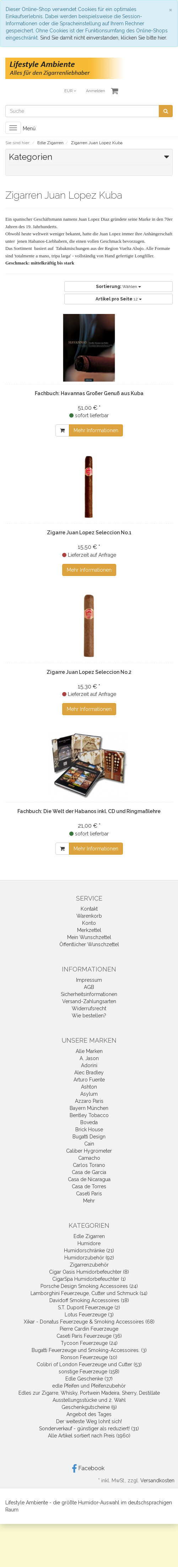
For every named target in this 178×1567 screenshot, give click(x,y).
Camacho (89, 1158)
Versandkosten (157, 1480)
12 (119, 299)
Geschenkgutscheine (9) (89, 1407)
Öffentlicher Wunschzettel (89, 944)
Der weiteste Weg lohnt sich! (89, 1421)
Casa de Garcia (89, 1172)
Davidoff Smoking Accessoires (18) (89, 1300)
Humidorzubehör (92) (89, 1258)
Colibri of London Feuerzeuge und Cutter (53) (89, 1364)
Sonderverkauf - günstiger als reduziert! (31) (89, 1428)
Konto (89, 923)
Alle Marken (89, 1051)
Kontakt (89, 909)
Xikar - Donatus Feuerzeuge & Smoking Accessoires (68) (89, 1322)
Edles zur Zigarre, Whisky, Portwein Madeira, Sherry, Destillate (89, 1393)
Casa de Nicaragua (89, 1179)
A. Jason (89, 1058)
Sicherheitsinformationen (89, 994)
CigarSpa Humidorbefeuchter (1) (89, 1279)
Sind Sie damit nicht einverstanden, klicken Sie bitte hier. (103, 38)
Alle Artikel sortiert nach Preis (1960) (89, 1435)
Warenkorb (89, 916)
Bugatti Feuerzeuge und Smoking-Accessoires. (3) (89, 1350)
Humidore (89, 1243)
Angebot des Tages (89, 1414)
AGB (89, 987)
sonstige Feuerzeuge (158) (89, 1371)
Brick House (89, 1129)
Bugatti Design (89, 1136)
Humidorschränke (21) (89, 1250)
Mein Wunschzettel (89, 937)
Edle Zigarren (89, 1236)
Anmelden (95, 91)
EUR (70, 91)
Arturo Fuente (89, 1080)
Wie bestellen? (89, 1015)
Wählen (118, 286)
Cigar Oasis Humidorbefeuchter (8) (89, 1272)
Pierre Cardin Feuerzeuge (89, 1329)
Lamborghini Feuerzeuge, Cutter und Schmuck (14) (89, 1293)
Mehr (89, 1201)
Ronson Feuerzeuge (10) (89, 1357)
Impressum (89, 980)
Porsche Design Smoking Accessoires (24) (89, 1286)
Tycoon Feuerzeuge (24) (89, 1343)
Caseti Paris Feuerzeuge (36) (89, 1336)
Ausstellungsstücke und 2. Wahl (89, 1400)
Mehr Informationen (96, 430)
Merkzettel (89, 930)
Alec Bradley (89, 1072)
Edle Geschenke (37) (89, 1379)
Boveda (89, 1122)
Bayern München (89, 1108)
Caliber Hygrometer (89, 1151)
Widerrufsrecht (89, 1008)
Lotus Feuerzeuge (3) (89, 1314)
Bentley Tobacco (89, 1115)
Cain (89, 1144)
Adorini (89, 1065)
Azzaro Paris (89, 1101)
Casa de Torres (89, 1186)
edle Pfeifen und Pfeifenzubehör (89, 1386)
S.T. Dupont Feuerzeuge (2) (89, 1307)
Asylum (89, 1094)
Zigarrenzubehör (89, 1265)
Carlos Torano (89, 1165)
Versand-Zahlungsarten (89, 1001)
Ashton (89, 1087)
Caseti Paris (89, 1193)
